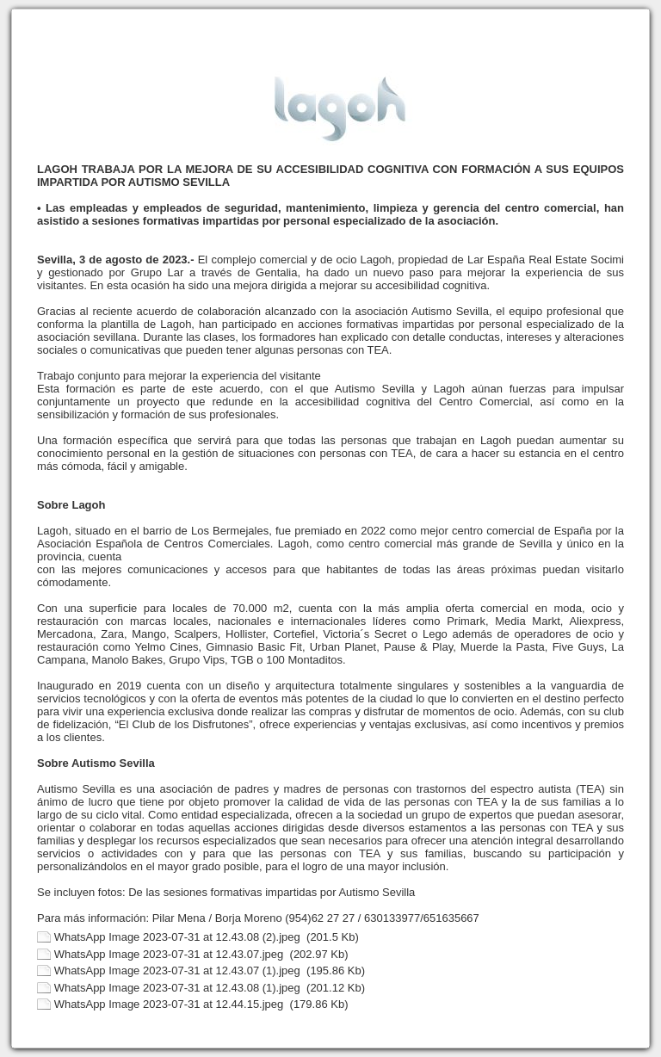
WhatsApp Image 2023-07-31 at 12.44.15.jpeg (169, 1004)
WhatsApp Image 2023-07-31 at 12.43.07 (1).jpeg (177, 970)
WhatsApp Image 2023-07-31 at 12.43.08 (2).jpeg (177, 936)
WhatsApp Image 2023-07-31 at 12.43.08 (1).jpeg (177, 987)
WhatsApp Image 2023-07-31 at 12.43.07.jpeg (169, 954)
